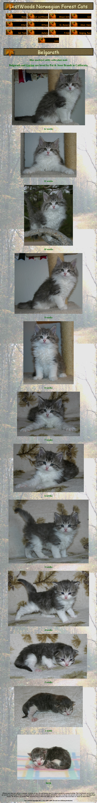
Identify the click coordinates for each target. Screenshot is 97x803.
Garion (30, 65)
